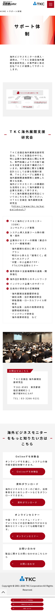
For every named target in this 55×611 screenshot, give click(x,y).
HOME (3, 11)
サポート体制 (15, 11)
